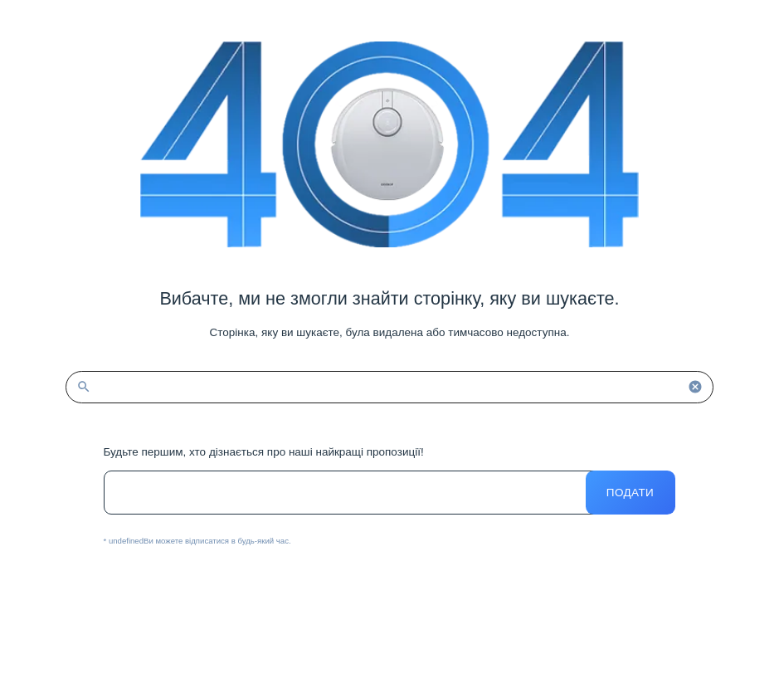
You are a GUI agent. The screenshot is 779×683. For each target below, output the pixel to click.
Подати (630, 492)
